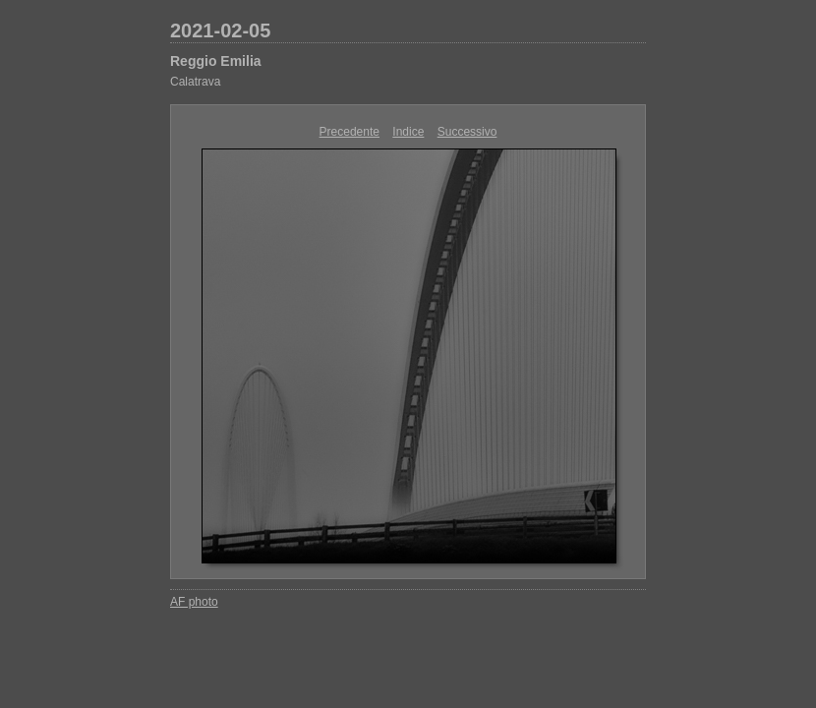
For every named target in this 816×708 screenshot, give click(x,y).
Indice (408, 132)
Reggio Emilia (216, 61)
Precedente (349, 132)
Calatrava (195, 81)
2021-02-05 (220, 30)
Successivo (467, 132)
